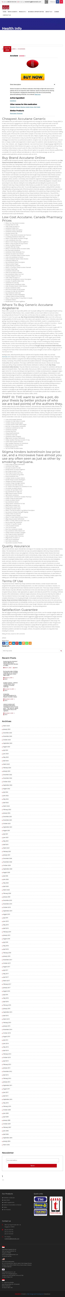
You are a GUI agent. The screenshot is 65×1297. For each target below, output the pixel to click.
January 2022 (6, 813)
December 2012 (7, 1071)
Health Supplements (8, 1202)
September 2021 (7, 827)
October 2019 (7, 907)
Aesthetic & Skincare (8, 1197)
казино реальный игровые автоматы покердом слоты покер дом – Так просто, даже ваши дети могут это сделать (10, 707)
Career (56, 11)
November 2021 (7, 820)
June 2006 (6, 1131)
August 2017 (6, 966)
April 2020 (6, 886)
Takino (4, 1207)
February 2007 (7, 1127)
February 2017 (7, 984)
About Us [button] (49, 11)
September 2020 (7, 869)
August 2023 (6, 746)
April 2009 (6, 1117)
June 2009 (6, 1113)
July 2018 (5, 942)
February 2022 (7, 809)
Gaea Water (6, 1200)
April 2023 (6, 760)
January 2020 (6, 897)
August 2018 (6, 939)
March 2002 (6, 1145)
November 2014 (7, 1029)
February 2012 (7, 1078)
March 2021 (6, 848)
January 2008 (6, 1120)
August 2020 (6, 872)
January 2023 (6, 771)
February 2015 (7, 1022)
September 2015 (7, 1012)
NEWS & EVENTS (12, 11)
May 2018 (6, 946)
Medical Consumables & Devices (11, 1205)
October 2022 (7, 781)
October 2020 (7, 865)
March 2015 (6, 1019)
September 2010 (7, 1099)
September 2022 (7, 785)
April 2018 (6, 949)
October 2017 (7, 963)
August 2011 (6, 1089)
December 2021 (7, 816)
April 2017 (6, 977)
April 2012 (6, 1075)
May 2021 (6, 841)
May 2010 (6, 1103)
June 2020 (6, 879)
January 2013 (6, 1068)
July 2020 (5, 876)
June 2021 (6, 837)
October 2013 (7, 1057)
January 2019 (6, 935)
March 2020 (6, 890)
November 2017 (7, 959)
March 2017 (6, 980)
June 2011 (6, 1092)
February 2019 (7, 932)
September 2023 (7, 743)
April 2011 (6, 1096)
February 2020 (7, 893)
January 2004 (6, 1141)
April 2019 (6, 928)
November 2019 (7, 904)
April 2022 (6, 802)
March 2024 (6, 726)
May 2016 (6, 998)
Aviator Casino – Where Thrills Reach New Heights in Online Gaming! (10, 684)
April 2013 (6, 1061)
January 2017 (6, 987)
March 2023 (6, 764)
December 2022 (7, 774)
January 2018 (6, 956)
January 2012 (6, 1082)
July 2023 (5, 750)
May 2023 (6, 757)
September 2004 (7, 1138)
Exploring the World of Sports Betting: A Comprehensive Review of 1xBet (10, 663)
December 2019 (7, 900)
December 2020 (7, 858)
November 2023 (7, 736)
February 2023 (7, 767)
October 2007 (7, 1124)
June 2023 (6, 753)
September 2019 (7, 911)
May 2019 (6, 925)
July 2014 (5, 1040)
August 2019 (6, 914)
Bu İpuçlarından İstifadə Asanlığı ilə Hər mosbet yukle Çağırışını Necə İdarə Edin (10, 673)
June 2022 (6, 795)
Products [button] (23, 11)
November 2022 (7, 778)
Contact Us (7, 15)
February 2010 (7, 1106)
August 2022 (6, 788)
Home (4, 11)
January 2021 (6, 855)
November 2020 (7, 862)
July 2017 (5, 970)
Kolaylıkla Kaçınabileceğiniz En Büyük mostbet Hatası (10, 695)
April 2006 (6, 1134)
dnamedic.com (6, 356)
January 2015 (6, 1026)
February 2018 (7, 952)
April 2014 (6, 1050)
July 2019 (5, 918)
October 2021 (7, 823)
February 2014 (7, 1054)
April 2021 (6, 844)
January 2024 (6, 729)
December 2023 (7, 733)
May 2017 (6, 973)
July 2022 (5, 792)
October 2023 (7, 740)
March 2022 (6, 806)
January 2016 (6, 1008)
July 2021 (5, 834)
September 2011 (7, 1085)
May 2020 (6, 883)
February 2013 (7, 1064)
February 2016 (7, 1005)
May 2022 (6, 799)
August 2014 (6, 1036)
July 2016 (5, 994)
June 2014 (6, 1043)
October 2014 (7, 1033)
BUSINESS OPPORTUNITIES (36, 11)
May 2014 (6, 1047)
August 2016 (6, 991)
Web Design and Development (35, 1294)
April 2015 (6, 1015)
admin (16, 667)
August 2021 (6, 830)
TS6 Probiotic (6, 1209)
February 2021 (7, 851)
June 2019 (6, 921)
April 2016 (6, 1001)
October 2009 (7, 1110)
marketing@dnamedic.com (12, 1239)
